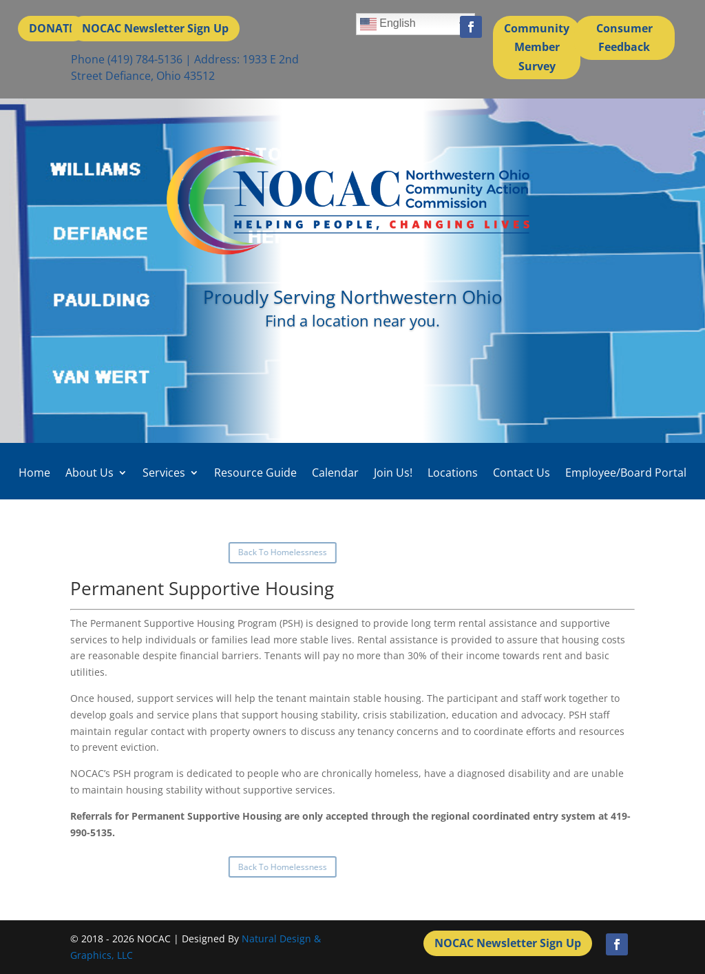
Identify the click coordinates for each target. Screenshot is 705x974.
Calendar (335, 473)
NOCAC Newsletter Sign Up (155, 28)
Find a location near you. (352, 320)
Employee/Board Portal (625, 473)
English (388, 24)
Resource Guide (255, 473)
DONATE (52, 28)
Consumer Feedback (624, 37)
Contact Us (521, 473)
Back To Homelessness (99, 552)
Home (34, 473)
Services (164, 473)
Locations (453, 473)
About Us (89, 473)
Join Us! (393, 473)
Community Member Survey (536, 47)
